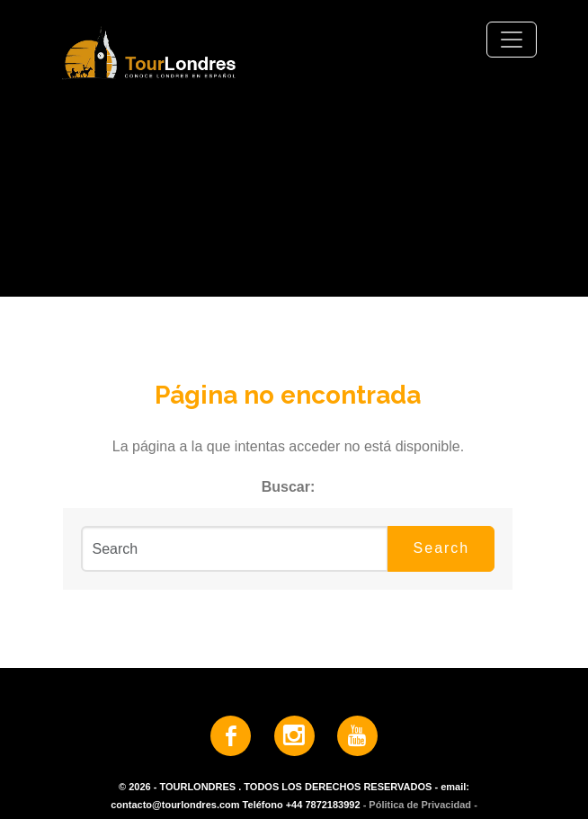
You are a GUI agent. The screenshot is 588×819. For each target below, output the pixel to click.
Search (442, 548)
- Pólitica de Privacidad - (420, 804)
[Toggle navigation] (511, 40)
